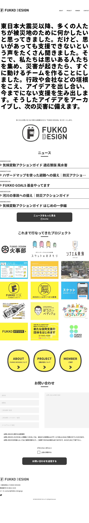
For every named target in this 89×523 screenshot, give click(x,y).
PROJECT (69, 10)
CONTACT (86, 10)
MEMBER (77, 10)
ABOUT (61, 10)
